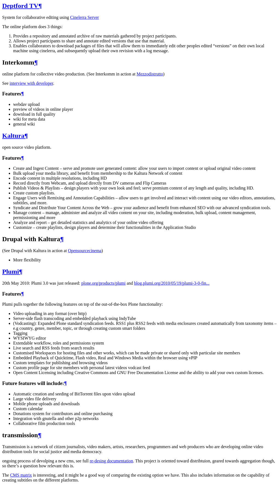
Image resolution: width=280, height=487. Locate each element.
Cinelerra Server (84, 17)
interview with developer (31, 83)
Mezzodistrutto (149, 74)
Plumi (10, 271)
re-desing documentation (111, 461)
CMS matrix (21, 475)
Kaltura (13, 135)
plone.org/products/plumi (103, 283)
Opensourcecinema (84, 250)
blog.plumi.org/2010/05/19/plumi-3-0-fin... (171, 283)
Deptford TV (20, 5)
